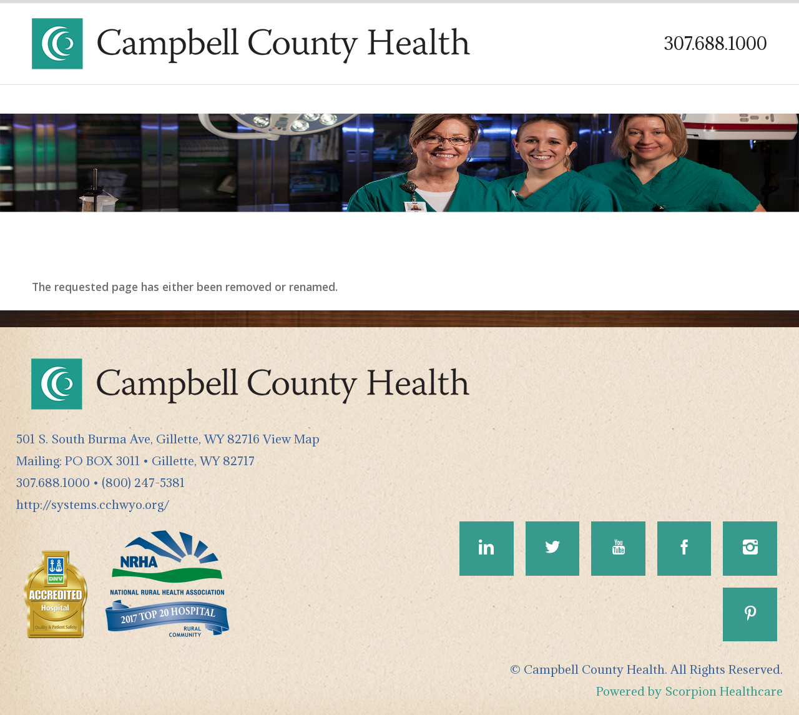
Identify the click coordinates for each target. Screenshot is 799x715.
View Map (291, 438)
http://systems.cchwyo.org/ (92, 504)
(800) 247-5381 (143, 482)
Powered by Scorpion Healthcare (689, 691)
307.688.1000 (715, 43)
